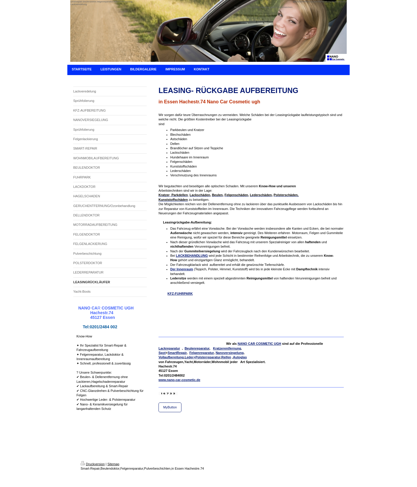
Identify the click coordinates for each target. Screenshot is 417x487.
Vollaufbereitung (171, 357)
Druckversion (93, 464)
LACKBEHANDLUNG (192, 255)
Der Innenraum (181, 269)
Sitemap (113, 464)
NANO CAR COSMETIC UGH (259, 343)
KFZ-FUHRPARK (180, 293)
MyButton (170, 407)
